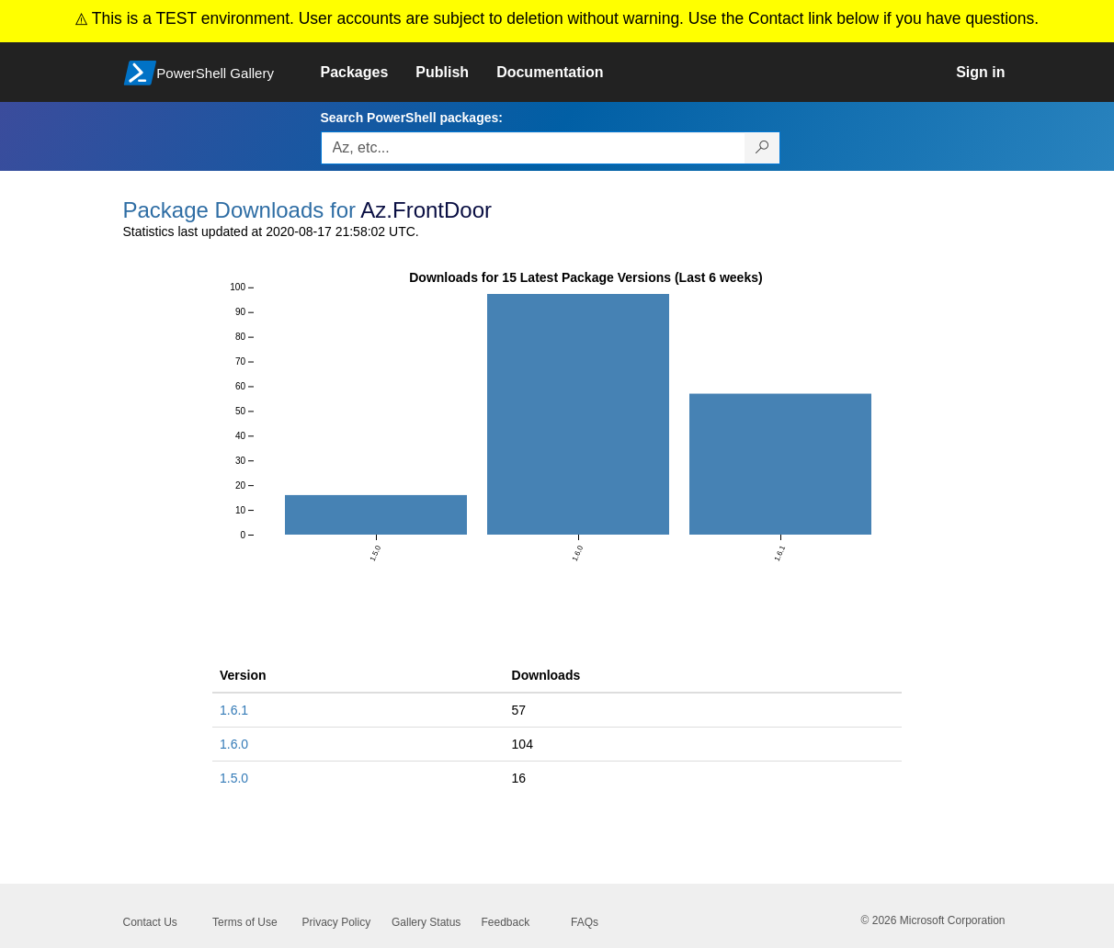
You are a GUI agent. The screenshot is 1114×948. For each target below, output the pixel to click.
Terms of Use (245, 922)
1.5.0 (234, 778)
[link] (368, 72)
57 (519, 710)
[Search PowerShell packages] (762, 147)
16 (519, 778)
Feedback (506, 922)
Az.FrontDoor (426, 210)
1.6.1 (234, 710)
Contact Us (150, 922)
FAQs (584, 922)
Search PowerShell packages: (412, 117)
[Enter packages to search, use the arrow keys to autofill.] (533, 147)
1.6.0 (234, 744)
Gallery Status (426, 922)
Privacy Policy (336, 922)
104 (522, 744)
